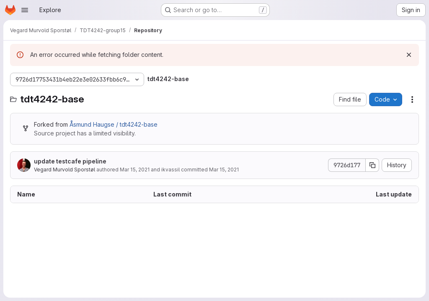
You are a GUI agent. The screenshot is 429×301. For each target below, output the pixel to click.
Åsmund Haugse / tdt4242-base (114, 124)
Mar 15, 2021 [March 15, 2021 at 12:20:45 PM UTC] (135, 169)
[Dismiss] (409, 55)
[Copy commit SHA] (372, 165)
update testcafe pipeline (70, 161)
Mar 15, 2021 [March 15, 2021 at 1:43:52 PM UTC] (224, 169)
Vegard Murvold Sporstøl (64, 169)
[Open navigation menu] (24, 10)
